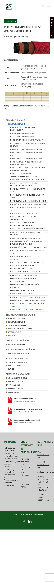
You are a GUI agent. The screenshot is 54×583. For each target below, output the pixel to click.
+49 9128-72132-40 (43, 455)
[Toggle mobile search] (43, 6)
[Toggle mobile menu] (48, 6)
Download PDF (10, 21)
